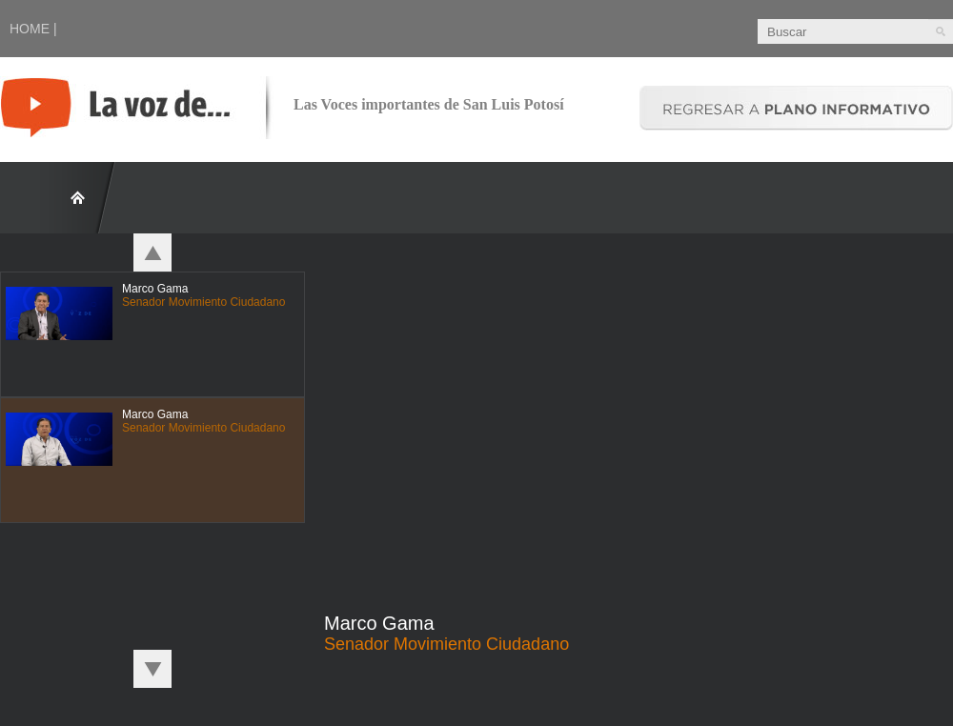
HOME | (33, 28)
